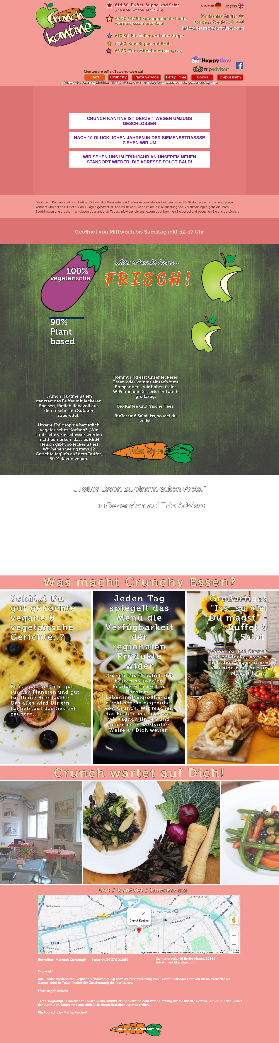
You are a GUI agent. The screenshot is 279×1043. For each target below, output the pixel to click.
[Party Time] (176, 77)
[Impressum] (230, 77)
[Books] (202, 77)
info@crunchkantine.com (213, 28)
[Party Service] (146, 77)
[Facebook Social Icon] (239, 65)
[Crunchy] (118, 77)
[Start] (95, 77)
